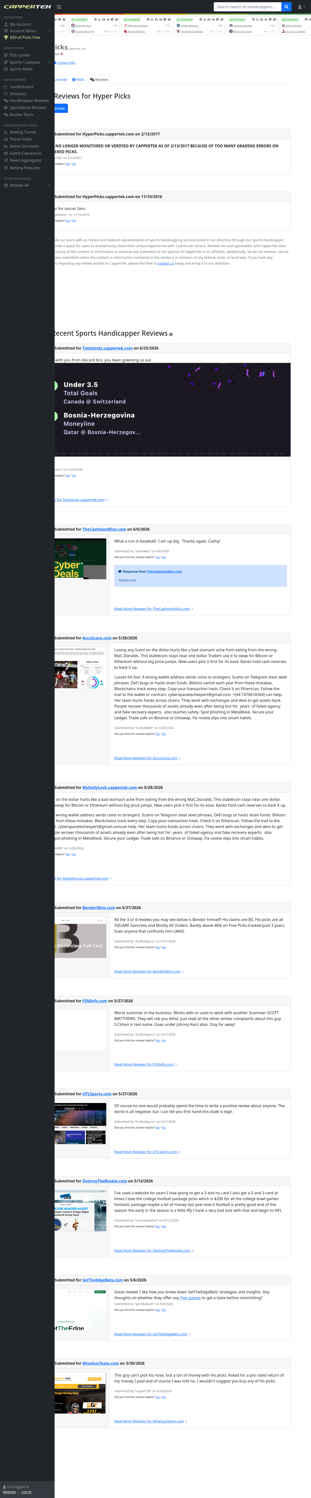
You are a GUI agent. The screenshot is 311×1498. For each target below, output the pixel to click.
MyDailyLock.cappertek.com (147, 799)
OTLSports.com (134, 1117)
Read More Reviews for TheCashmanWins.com (185, 614)
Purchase (94, 79)
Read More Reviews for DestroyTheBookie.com (185, 1279)
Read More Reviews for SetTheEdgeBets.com (183, 1363)
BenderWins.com (136, 931)
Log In (27, 1492)
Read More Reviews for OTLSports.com (178, 1175)
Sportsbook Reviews (25, 107)
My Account (17, 24)
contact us (298, 263)
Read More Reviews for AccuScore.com (178, 769)
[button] (301, 7)
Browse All (28, 185)
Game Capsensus (22, 153)
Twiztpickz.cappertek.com (145, 354)
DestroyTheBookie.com (142, 1204)
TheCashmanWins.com (142, 535)
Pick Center (17, 55)
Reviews (136, 79)
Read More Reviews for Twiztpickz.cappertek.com (104, 505)
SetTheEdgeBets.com (140, 1309)
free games (221, 1327)
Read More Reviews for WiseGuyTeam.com (182, 1456)
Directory (15, 94)
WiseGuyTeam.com (138, 1392)
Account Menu (28, 31)
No (111, 164)
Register (9, 1492)
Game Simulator (21, 146)
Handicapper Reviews (26, 100)
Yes (105, 164)
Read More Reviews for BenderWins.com (180, 994)
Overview (69, 79)
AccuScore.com (134, 643)
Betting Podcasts (22, 168)
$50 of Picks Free (22, 37)
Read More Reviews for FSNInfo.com (176, 1087)
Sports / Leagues (28, 62)
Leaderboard (18, 87)
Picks (115, 79)
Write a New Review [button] (81, 108)
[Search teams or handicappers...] (248, 6)
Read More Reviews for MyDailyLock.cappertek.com (106, 901)
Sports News (18, 69)
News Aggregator (22, 160)
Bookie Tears (18, 114)
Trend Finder (18, 139)
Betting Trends (20, 132)
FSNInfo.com (132, 1024)
